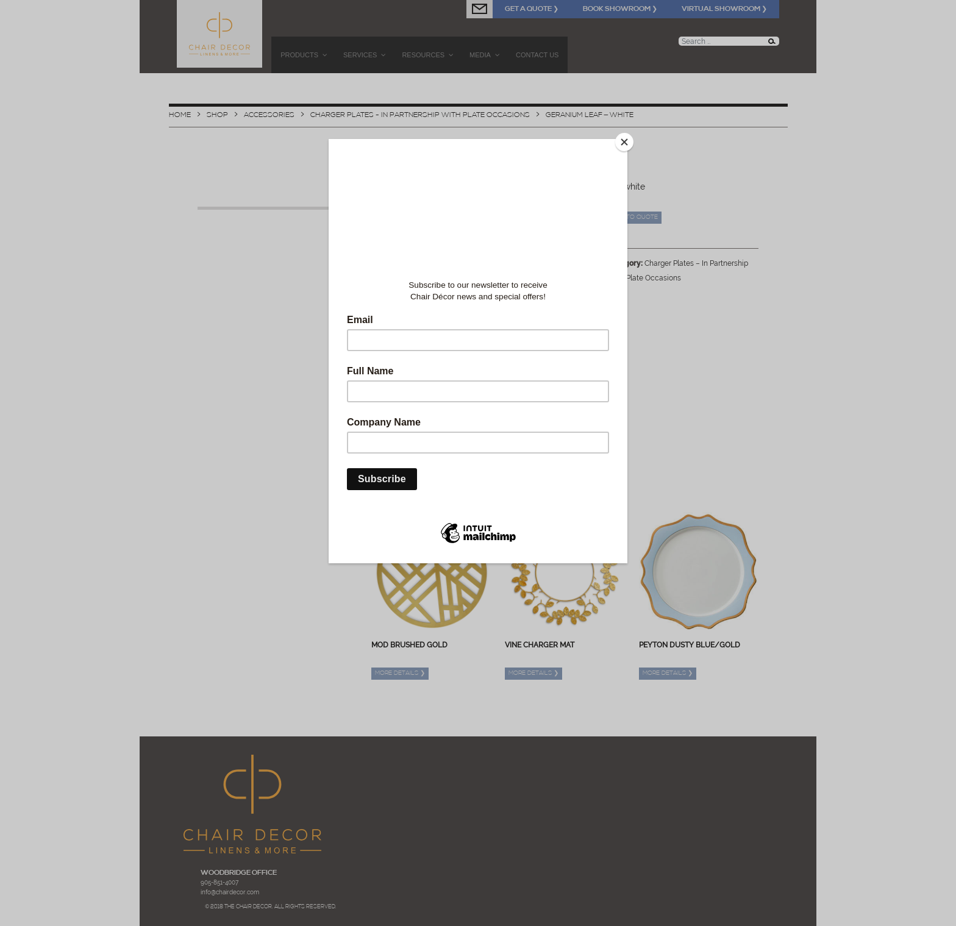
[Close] (624, 142)
